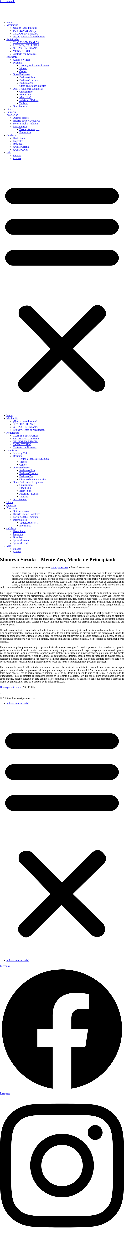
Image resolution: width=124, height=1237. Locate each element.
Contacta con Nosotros (24, 54)
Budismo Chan (27, 77)
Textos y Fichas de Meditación (29, 36)
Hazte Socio (19, 138)
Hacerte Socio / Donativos (26, 120)
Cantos (22, 71)
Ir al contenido (7, 1)
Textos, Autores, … (29, 129)
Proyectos (18, 141)
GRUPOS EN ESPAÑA (25, 33)
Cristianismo (26, 91)
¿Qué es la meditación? (25, 27)
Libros (9, 109)
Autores (17, 158)
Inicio (9, 22)
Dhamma (17, 62)
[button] (62, 286)
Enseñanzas (12, 56)
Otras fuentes (20, 106)
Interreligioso (20, 126)
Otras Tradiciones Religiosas (28, 88)
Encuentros (25, 132)
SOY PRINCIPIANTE (24, 30)
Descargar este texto (10, 687)
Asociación (12, 114)
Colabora (11, 135)
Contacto (11, 112)
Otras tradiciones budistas (32, 85)
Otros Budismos (21, 74)
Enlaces (17, 155)
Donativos (18, 143)
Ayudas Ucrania (21, 146)
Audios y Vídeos (21, 59)
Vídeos (23, 68)
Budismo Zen (26, 83)
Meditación (12, 25)
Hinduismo (25, 94)
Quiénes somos (21, 117)
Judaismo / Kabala (28, 100)
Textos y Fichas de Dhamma (34, 65)
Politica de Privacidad (17, 703)
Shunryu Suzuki (59, 567)
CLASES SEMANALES (26, 42)
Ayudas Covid (20, 149)
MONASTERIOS (22, 51)
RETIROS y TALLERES (26, 45)
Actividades (12, 39)
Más (8, 152)
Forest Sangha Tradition (25, 123)
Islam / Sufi (25, 97)
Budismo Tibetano (28, 80)
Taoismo (23, 103)
